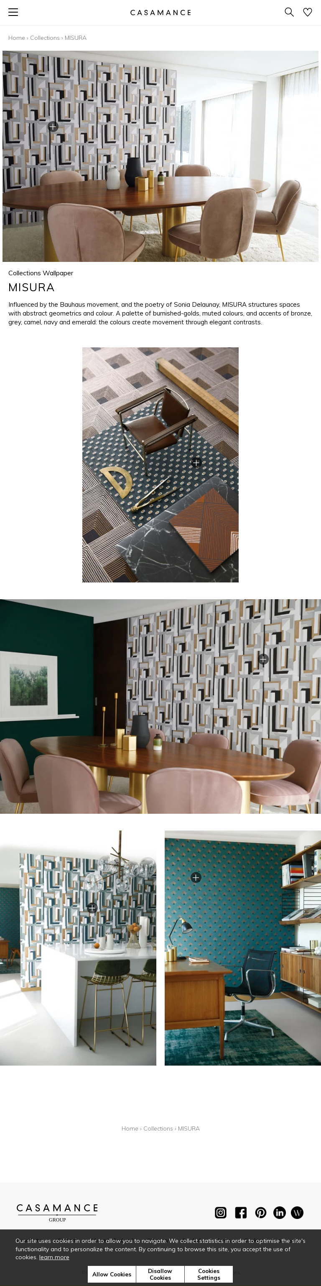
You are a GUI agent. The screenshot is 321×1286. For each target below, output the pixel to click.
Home (16, 37)
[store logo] (160, 12)
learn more (54, 1257)
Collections (45, 37)
